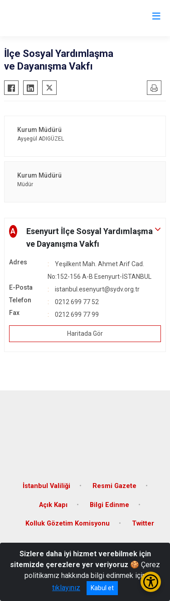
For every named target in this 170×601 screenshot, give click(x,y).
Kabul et (102, 588)
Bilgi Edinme (109, 505)
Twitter (143, 523)
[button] (85, 237)
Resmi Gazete (114, 486)
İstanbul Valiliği (46, 486)
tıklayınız (66, 587)
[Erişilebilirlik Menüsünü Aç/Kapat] (151, 582)
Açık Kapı (53, 505)
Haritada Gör (85, 333)
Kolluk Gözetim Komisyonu (67, 523)
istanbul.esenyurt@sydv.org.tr (97, 289)
